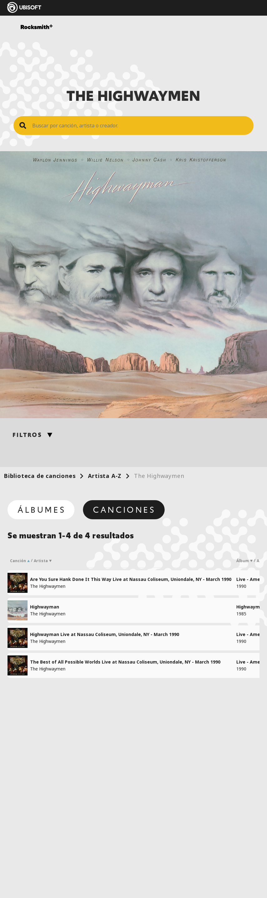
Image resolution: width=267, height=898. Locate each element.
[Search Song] (140, 125)
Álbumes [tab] (42, 510)
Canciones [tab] (124, 510)
